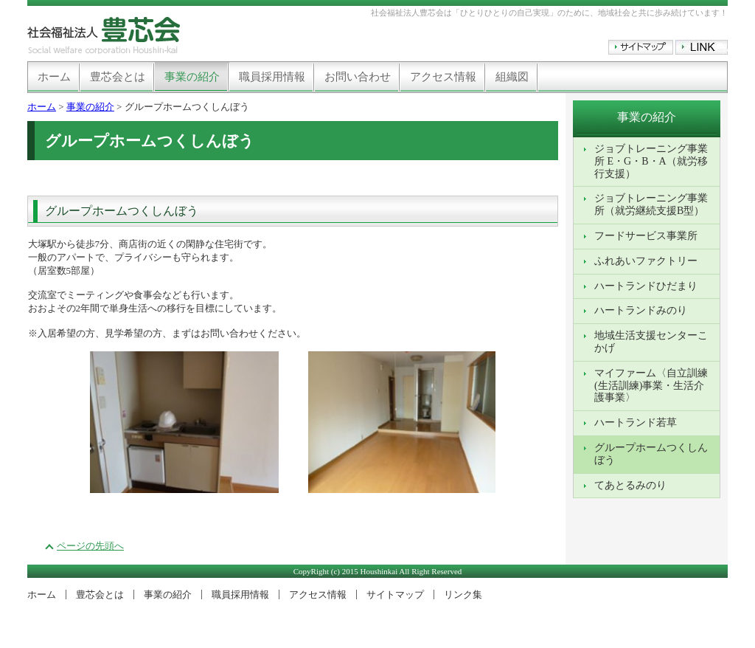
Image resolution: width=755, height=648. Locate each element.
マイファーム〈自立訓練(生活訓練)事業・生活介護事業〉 (651, 386)
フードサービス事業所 (645, 235)
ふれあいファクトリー (645, 260)
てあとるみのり (630, 485)
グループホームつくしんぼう (651, 454)
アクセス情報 (443, 77)
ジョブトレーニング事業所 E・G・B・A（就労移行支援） (651, 161)
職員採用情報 (272, 77)
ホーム (54, 77)
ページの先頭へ (90, 545)
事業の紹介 (192, 77)
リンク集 (463, 594)
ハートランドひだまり (645, 286)
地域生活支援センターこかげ (651, 342)
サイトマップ (395, 594)
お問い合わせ (357, 77)
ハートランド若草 (635, 422)
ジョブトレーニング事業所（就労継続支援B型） (651, 204)
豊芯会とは (117, 77)
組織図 (512, 77)
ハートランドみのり (640, 310)
